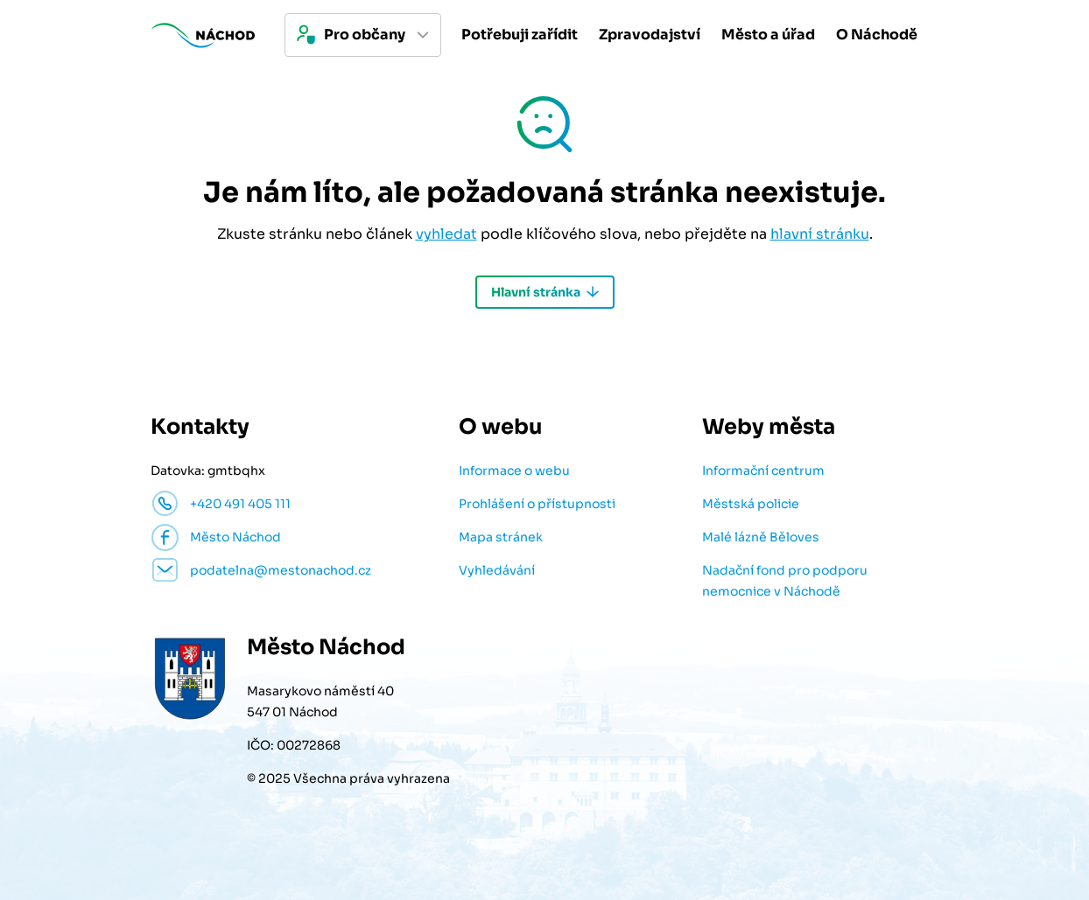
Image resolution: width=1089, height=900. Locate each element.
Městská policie (750, 504)
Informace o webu (514, 470)
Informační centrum (763, 470)
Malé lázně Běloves (760, 537)
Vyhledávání (497, 570)
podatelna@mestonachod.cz (280, 570)
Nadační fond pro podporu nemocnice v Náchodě (785, 580)
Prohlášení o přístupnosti (537, 504)
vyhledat (446, 234)
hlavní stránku (819, 234)
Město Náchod (235, 537)
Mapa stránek (501, 537)
